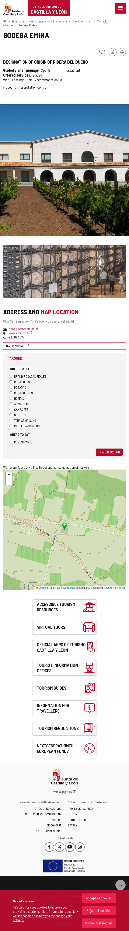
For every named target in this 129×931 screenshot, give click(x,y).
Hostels (18, 415)
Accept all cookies (99, 898)
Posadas (18, 387)
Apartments (20, 404)
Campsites (19, 409)
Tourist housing (23, 420)
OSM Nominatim (115, 587)
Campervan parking (25, 426)
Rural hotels (21, 393)
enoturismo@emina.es (24, 329)
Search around (109, 452)
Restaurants (21, 442)
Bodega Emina (27, 25)
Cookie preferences (99, 923)
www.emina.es (20, 333)
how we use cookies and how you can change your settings (46, 915)
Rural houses (21, 382)
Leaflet (41, 587)
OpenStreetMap (66, 587)
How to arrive (14, 346)
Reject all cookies (98, 910)
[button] (9, 475)
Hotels (17, 398)
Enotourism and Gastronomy (29, 21)
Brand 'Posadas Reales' (28, 376)
